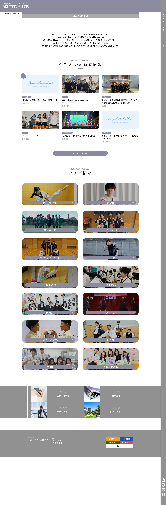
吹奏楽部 (26, 139)
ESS (65, 139)
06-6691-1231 (59, 489)
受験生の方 (163, 44)
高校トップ (16, 14)
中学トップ (8, 14)
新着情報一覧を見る (86, 201)
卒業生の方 (163, 31)
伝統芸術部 (67, 180)
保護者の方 (163, 18)
